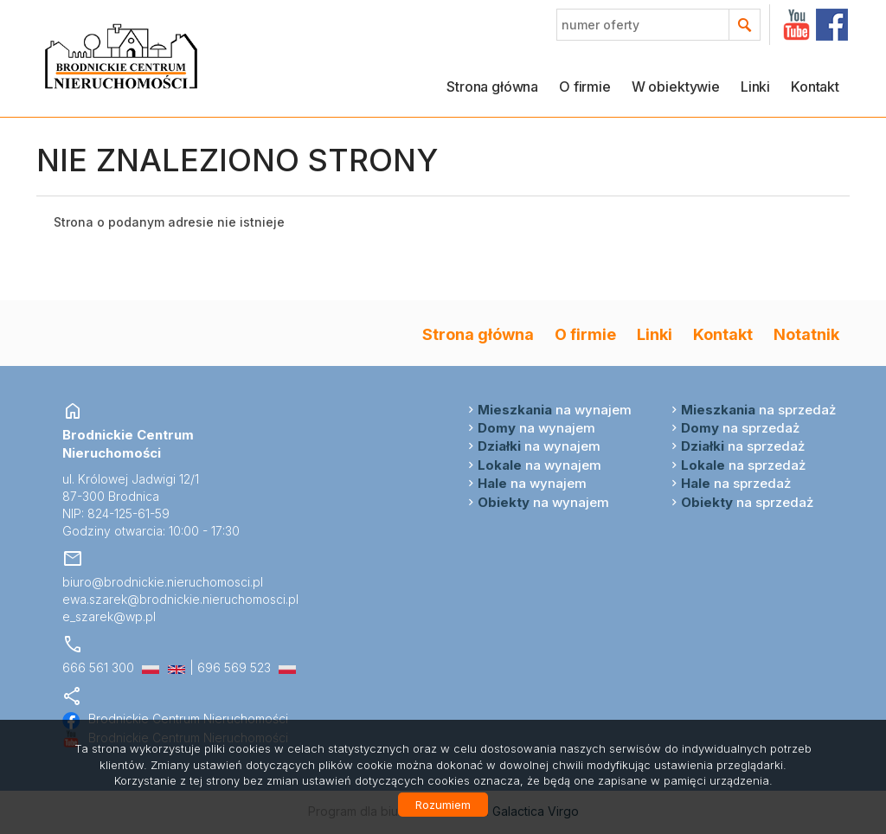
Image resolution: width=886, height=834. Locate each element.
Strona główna (492, 86)
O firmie (585, 86)
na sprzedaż (758, 409)
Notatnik (806, 333)
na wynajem (555, 409)
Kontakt (815, 86)
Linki (755, 86)
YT (796, 25)
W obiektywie (676, 86)
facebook (832, 25)
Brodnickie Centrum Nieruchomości (175, 718)
